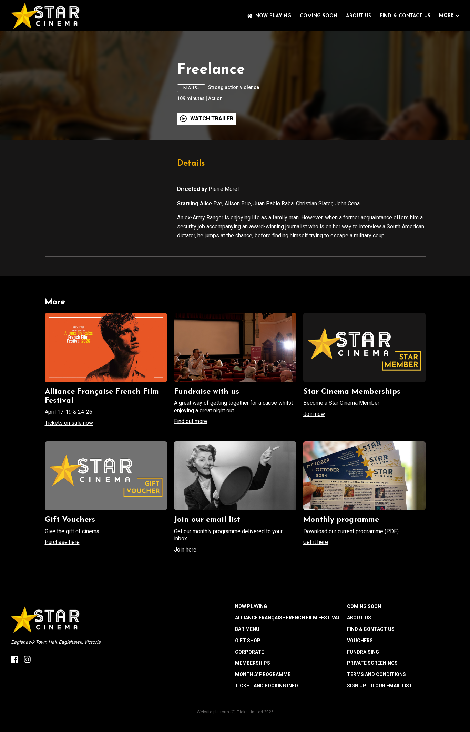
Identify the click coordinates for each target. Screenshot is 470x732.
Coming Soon (318, 16)
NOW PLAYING (269, 16)
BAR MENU (247, 671)
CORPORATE (249, 693)
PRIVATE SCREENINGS (372, 705)
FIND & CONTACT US (405, 16)
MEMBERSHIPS (252, 705)
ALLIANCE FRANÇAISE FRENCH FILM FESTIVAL (287, 660)
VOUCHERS (360, 682)
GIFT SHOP (247, 682)
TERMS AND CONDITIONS (376, 716)
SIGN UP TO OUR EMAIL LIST (379, 728)
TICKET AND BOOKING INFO (266, 728)
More (449, 15)
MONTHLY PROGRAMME (262, 716)
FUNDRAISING (363, 693)
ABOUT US (358, 16)
